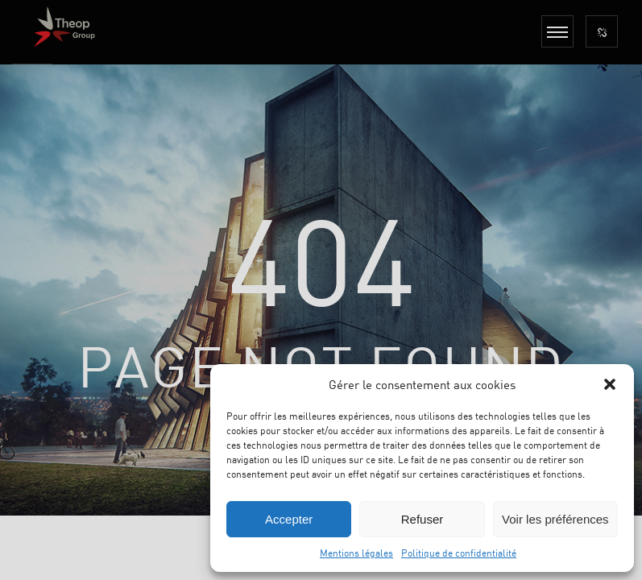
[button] (610, 384)
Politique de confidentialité (458, 552)
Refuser (422, 519)
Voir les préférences (555, 519)
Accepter (289, 519)
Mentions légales (356, 552)
